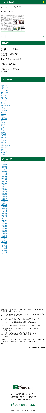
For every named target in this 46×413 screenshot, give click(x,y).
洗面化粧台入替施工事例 (10, 69)
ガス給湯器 (4, 100)
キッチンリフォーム (6, 102)
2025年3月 (4, 179)
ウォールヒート (5, 93)
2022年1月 (4, 237)
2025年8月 (4, 173)
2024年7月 (4, 191)
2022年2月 (4, 235)
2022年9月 (4, 223)
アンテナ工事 (4, 90)
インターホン (4, 92)
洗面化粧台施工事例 (8, 64)
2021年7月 (4, 245)
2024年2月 (4, 198)
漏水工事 (3, 142)
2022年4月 (4, 232)
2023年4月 (4, 213)
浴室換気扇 (4, 140)
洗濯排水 (3, 130)
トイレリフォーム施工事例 (11, 59)
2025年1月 (4, 183)
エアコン (3, 95)
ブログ (15, 11)
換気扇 (3, 122)
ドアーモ (3, 107)
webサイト (4, 85)
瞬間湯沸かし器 (5, 146)
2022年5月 (4, 230)
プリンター (4, 110)
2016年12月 (4, 253)
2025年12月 (4, 169)
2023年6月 (4, 210)
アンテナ (3, 88)
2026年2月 (4, 168)
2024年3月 (4, 196)
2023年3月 (4, 215)
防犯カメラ (4, 149)
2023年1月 (4, 216)
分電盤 (3, 117)
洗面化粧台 (4, 135)
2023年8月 (4, 206)
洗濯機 (3, 132)
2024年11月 (4, 186)
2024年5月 (4, 193)
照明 (2, 144)
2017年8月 (4, 252)
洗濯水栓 (3, 134)
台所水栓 (3, 120)
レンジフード (4, 112)
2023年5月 (4, 211)
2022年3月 (4, 233)
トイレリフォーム (6, 105)
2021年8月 (4, 243)
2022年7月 (4, 227)
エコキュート (4, 97)
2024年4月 (4, 195)
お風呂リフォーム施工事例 (11, 49)
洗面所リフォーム (6, 137)
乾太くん (3, 114)
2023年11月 (4, 201)
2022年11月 (4, 220)
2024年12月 (4, 184)
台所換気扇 (4, 119)
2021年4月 (4, 248)
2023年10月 (4, 203)
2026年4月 (4, 164)
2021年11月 (4, 240)
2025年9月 (4, 171)
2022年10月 (4, 221)
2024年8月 (4, 190)
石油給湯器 (4, 147)
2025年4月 (4, 178)
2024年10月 (4, 188)
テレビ (3, 104)
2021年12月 (4, 238)
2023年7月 (4, 208)
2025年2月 (4, 181)
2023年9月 (4, 205)
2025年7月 (4, 174)
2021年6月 (4, 247)
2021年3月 (4, 250)
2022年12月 (4, 218)
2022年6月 (4, 228)
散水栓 (3, 124)
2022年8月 (4, 225)
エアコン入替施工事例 (9, 54)
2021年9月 (4, 242)
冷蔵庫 (3, 115)
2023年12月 (4, 200)
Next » (42, 36)
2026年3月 (4, 166)
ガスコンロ (4, 98)
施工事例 (3, 125)
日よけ (3, 127)
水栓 (2, 129)
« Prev (2, 36)
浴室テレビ (4, 139)
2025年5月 (4, 176)
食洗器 (3, 154)
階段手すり (4, 151)
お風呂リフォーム (6, 87)
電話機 (3, 152)
